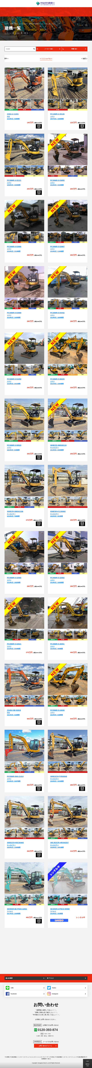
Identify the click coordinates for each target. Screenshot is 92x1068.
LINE (10, 988)
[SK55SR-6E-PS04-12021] (24, 878)
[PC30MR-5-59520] (24, 414)
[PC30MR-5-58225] (67, 348)
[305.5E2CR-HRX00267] (67, 812)
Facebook (11, 994)
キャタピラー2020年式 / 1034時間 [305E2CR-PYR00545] (58, 779)
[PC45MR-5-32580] (24, 547)
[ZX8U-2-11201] (24, 83)
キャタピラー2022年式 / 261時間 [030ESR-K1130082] (58, 514)
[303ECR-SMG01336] (24, 481)
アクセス (50, 978)
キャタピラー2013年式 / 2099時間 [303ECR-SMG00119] (58, 448)
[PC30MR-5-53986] (24, 216)
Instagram (52, 994)
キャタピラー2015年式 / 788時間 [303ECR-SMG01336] (15, 514)
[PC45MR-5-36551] (67, 613)
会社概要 (9, 978)
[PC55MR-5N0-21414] (24, 745)
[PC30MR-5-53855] (67, 149)
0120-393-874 (48, 1030)
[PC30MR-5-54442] (67, 282)
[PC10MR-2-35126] (67, 83)
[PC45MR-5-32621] (24, 613)
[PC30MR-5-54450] (24, 348)
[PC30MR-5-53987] (67, 216)
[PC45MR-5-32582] (67, 547)
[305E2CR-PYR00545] (67, 745)
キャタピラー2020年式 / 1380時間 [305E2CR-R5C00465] (15, 845)
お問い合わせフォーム (45, 1045)
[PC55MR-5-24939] (67, 679)
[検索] (34, 49)
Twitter (51, 988)
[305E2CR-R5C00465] (24, 812)
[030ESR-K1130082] (67, 481)
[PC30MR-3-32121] (24, 149)
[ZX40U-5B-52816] (24, 679)
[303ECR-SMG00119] (67, 414)
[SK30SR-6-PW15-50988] (67, 878)
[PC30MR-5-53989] (24, 282)
